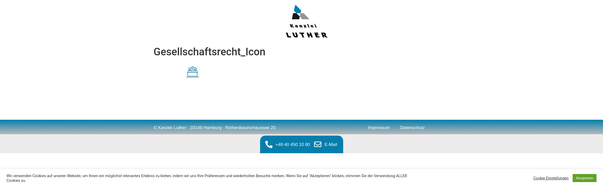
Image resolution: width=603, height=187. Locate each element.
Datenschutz (412, 127)
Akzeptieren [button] (584, 178)
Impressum (379, 127)
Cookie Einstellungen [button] (551, 178)
